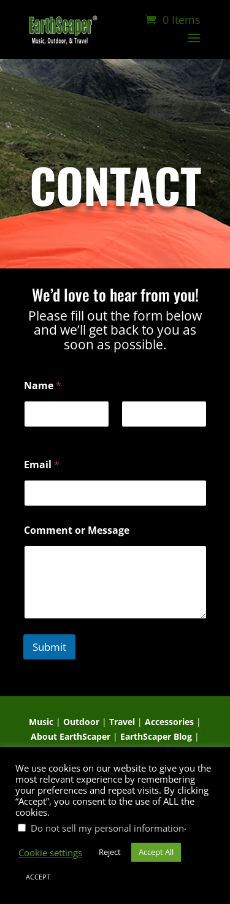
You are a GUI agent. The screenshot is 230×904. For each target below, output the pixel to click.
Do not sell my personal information (107, 828)
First (33, 435)
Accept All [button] (156, 851)
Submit (49, 647)
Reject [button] (110, 851)
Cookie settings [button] (50, 852)
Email (41, 465)
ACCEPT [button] (38, 876)
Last (129, 435)
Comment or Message (76, 530)
